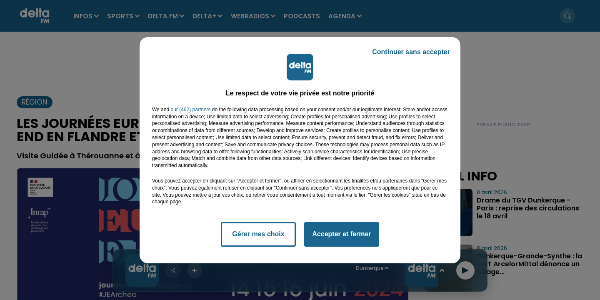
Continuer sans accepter (411, 51)
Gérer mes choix (258, 234)
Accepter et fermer (341, 234)
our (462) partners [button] (190, 109)
